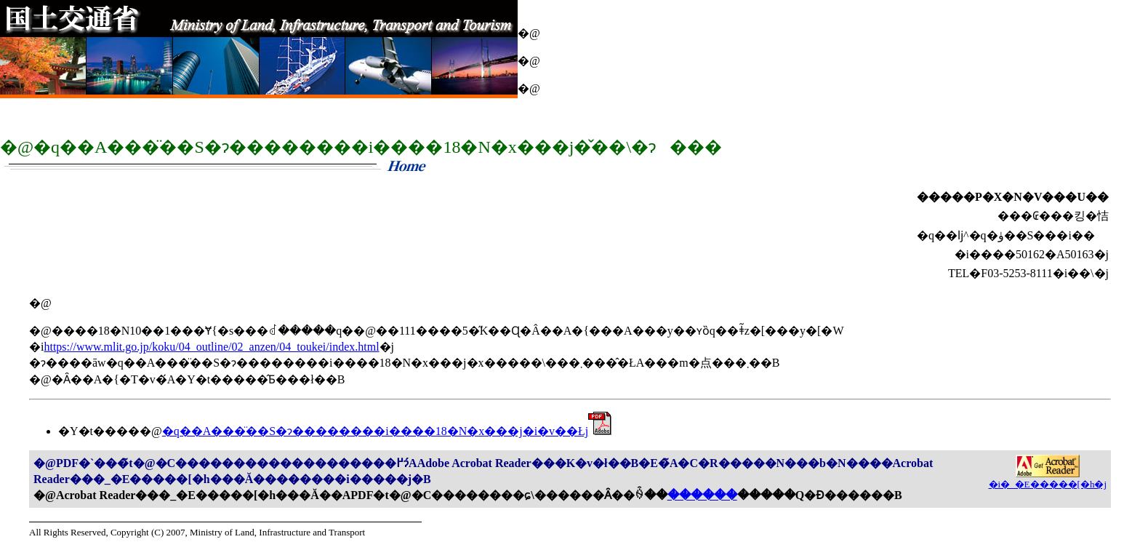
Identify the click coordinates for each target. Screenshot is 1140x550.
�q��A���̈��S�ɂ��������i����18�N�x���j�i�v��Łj (387, 431)
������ (702, 495)
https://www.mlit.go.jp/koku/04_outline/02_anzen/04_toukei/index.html (211, 346)
